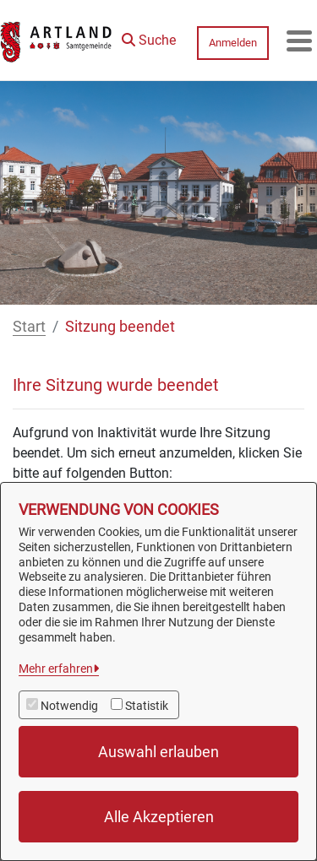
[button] (148, 36)
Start (29, 326)
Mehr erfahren (56, 668)
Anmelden (233, 42)
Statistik (146, 705)
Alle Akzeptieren (159, 817)
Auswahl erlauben (158, 752)
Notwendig (69, 705)
